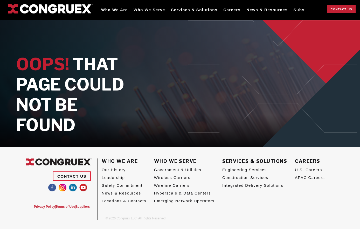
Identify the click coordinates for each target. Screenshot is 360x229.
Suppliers (82, 207)
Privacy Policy (37, 207)
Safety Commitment (122, 185)
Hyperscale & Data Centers (182, 193)
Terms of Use (61, 207)
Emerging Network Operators (184, 201)
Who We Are (114, 10)
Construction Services (245, 177)
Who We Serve (149, 10)
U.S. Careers (308, 170)
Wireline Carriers (172, 185)
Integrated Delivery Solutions (252, 185)
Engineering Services (244, 170)
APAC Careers (310, 177)
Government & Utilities (177, 170)
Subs (299, 10)
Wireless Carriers (172, 177)
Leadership (113, 177)
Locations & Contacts (124, 201)
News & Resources (267, 10)
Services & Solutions (194, 10)
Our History (114, 170)
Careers (231, 10)
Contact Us (341, 9)
